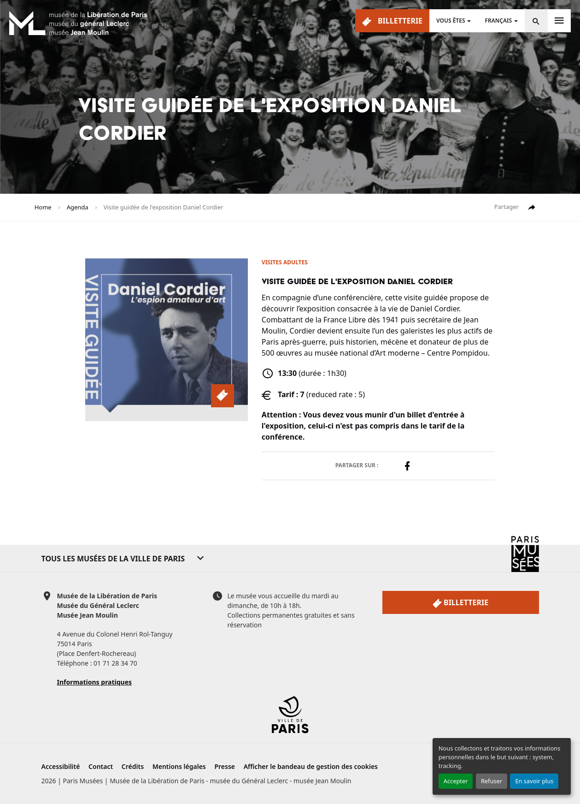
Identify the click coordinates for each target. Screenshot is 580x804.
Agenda (77, 207)
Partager (515, 207)
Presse (224, 766)
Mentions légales (179, 766)
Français (498, 20)
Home (43, 207)
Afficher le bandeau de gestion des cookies (311, 766)
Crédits (133, 766)
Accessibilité (60, 766)
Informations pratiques (94, 682)
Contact (100, 766)
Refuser (491, 781)
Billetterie (392, 21)
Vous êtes (450, 20)
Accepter (456, 781)
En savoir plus (534, 781)
